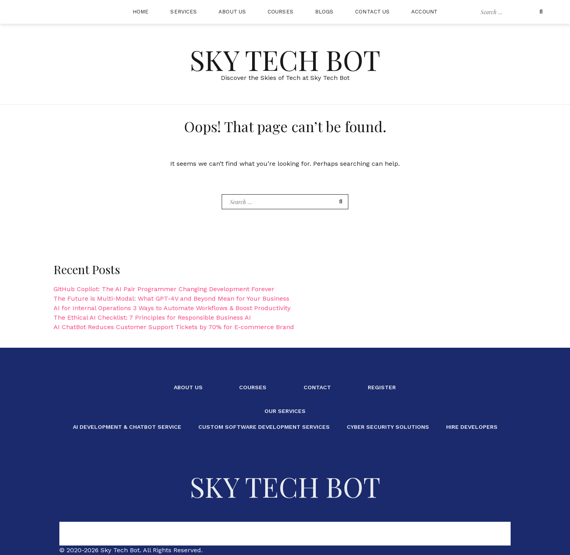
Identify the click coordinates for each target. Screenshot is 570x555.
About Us (232, 12)
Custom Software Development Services (264, 427)
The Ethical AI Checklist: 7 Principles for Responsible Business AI (152, 317)
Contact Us (372, 12)
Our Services (285, 411)
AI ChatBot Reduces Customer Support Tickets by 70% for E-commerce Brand (173, 327)
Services (183, 12)
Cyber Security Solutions (388, 427)
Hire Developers (472, 427)
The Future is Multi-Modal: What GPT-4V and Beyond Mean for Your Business (171, 298)
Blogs (324, 12)
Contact (317, 387)
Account (424, 12)
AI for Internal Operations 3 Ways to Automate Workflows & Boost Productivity (172, 308)
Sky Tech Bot (285, 59)
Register (382, 387)
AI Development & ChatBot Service (127, 427)
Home (140, 12)
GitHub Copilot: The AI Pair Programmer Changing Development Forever (163, 289)
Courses (280, 12)
